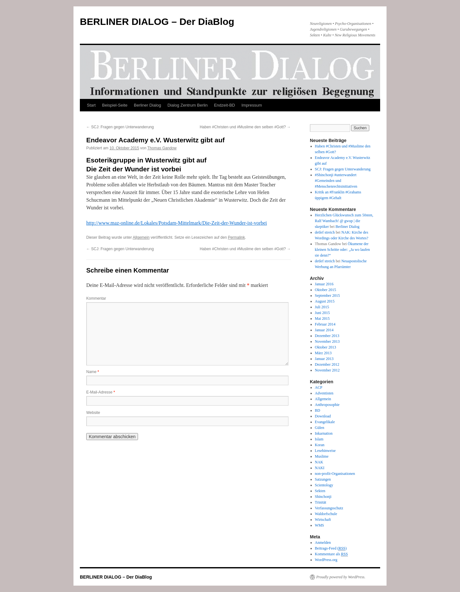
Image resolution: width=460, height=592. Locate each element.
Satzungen (323, 479)
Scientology (324, 485)
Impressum (251, 105)
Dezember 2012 (327, 364)
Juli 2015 (322, 307)
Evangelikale (325, 422)
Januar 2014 (324, 330)
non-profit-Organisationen (335, 473)
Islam (319, 439)
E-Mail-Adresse (100, 392)
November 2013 (327, 341)
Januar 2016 (324, 284)
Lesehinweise (325, 450)
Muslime (322, 456)
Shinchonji (323, 496)
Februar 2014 (325, 324)
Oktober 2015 (325, 290)
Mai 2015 (322, 318)
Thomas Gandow (161, 148)
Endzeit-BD (224, 105)
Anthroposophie (327, 404)
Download (323, 416)
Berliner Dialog (147, 105)
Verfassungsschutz (329, 508)
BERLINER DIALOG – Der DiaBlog (157, 21)
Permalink (236, 237)
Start (91, 105)
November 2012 (327, 370)
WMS (319, 525)
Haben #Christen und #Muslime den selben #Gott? (245, 127)
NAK (319, 462)
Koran (320, 445)
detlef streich (325, 232)
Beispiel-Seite (114, 105)
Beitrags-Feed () (331, 548)
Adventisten (324, 393)
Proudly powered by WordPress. (340, 577)
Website (93, 412)
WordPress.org (326, 560)
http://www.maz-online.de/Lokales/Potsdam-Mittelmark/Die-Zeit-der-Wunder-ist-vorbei (176, 223)
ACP (318, 387)
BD (317, 410)
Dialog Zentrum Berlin (187, 105)
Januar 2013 (324, 358)
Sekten (320, 491)
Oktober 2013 (325, 347)
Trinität (320, 502)
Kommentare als (331, 554)
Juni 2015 (322, 313)
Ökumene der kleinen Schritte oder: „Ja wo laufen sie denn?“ (342, 250)
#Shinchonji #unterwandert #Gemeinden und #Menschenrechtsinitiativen (336, 181)
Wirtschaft (323, 519)
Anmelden (323, 542)
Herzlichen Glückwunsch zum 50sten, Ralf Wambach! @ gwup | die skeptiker (344, 221)
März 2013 (323, 353)
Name (92, 372)
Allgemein (141, 237)
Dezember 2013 (327, 335)
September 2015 (327, 295)
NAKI (320, 468)
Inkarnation (324, 433)
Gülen (319, 427)
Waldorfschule (326, 514)
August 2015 (325, 301)
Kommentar (96, 298)
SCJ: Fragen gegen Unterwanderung (120, 127)
